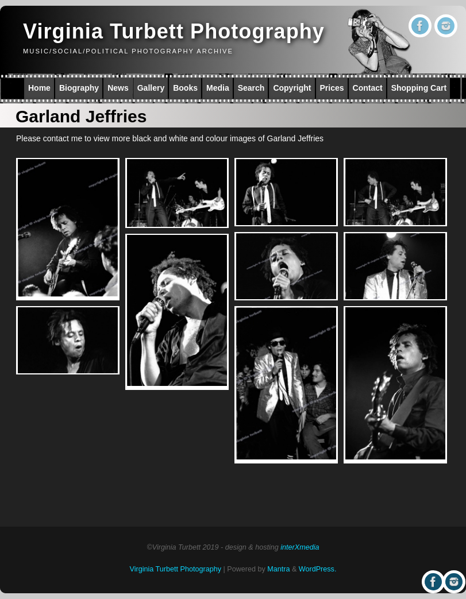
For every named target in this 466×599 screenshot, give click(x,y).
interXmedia (299, 547)
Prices (332, 87)
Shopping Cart (418, 87)
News (118, 87)
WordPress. (318, 569)
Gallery (150, 87)
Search (251, 87)
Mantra (278, 569)
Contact (368, 87)
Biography (79, 87)
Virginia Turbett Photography (174, 31)
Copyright (292, 87)
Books (185, 87)
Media (217, 87)
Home (39, 87)
